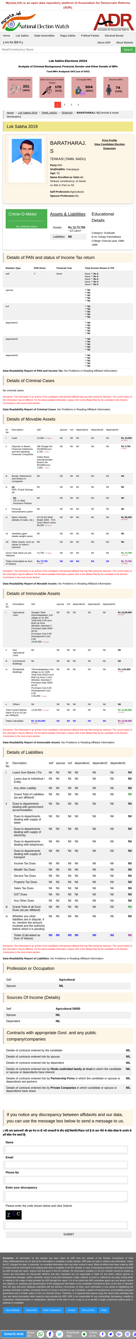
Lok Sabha (22, 35)
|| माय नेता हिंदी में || (13, 42)
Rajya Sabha (67, 35)
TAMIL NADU (49, 112)
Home (6, 35)
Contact (71, 1310)
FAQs (103, 1310)
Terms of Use (88, 1310)
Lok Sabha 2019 (27, 112)
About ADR (103, 42)
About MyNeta (124, 42)
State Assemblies (44, 35)
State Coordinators (52, 1310)
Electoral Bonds (114, 35)
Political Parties (90, 35)
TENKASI (67, 112)
